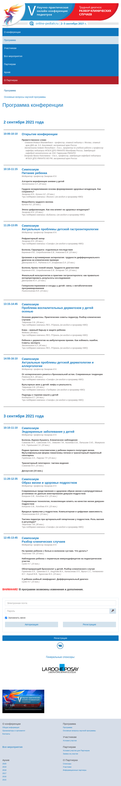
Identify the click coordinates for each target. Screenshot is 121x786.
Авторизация (31, 624)
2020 (4, 764)
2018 (4, 770)
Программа (10, 40)
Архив (7, 72)
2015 (4, 780)
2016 (4, 776)
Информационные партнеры (74, 770)
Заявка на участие (70, 754)
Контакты (6, 734)
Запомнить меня (16, 617)
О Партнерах (11, 80)
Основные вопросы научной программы (25, 97)
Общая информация (10, 727)
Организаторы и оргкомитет (13, 731)
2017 (4, 773)
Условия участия (70, 741)
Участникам (10, 48)
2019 (4, 767)
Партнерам (10, 64)
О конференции (12, 32)
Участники (67, 767)
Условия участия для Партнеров (76, 750)
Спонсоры (67, 764)
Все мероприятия (13, 56)
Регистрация (89, 624)
